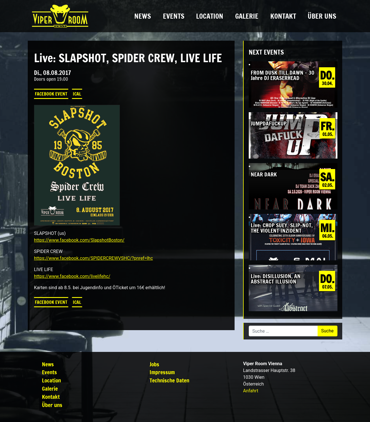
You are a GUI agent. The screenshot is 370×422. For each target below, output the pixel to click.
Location (209, 16)
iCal (77, 94)
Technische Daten (169, 380)
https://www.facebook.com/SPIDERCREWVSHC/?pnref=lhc (93, 258)
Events (173, 16)
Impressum (162, 372)
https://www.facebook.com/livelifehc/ (72, 276)
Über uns (322, 16)
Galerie (246, 16)
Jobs (154, 364)
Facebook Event (51, 94)
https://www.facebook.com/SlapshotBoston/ (79, 240)
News (142, 16)
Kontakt (283, 16)
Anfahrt (250, 390)
